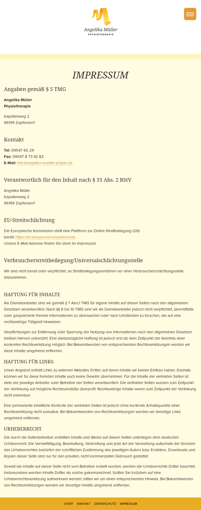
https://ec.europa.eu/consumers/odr (45, 237)
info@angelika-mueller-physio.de (44, 163)
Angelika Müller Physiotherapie (101, 21)
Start (68, 504)
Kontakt (84, 504)
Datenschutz (105, 504)
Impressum (128, 504)
